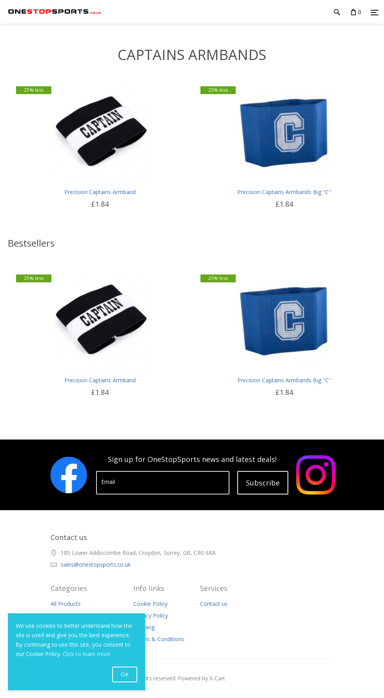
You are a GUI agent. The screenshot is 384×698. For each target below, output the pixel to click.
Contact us (213, 603)
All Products (66, 603)
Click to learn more (87, 654)
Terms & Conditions (158, 639)
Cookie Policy (150, 603)
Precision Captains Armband (100, 192)
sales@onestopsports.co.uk (96, 564)
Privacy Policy (150, 615)
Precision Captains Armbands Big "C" (284, 192)
